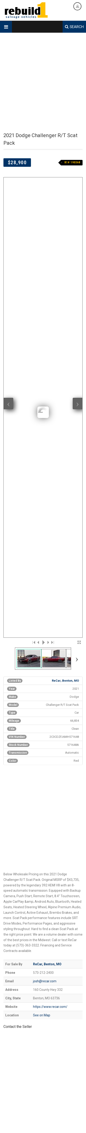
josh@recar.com (44, 574)
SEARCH (74, 26)
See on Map (41, 608)
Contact (36, 1125)
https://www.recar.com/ (50, 599)
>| (52, 235)
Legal (61, 1125)
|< (34, 235)
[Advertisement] (43, 83)
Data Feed (50, 1125)
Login (70, 1125)
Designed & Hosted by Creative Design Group (31, 1113)
